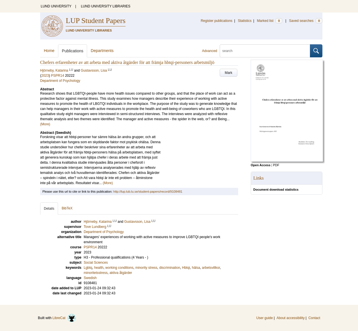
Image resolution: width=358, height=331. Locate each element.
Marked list (269, 21)
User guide (264, 318)
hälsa (196, 268)
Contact (314, 318)
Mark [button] (229, 73)
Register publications (216, 21)
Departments (102, 50)
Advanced (209, 51)
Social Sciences (96, 263)
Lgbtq (88, 268)
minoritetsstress (96, 273)
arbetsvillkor (211, 268)
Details (49, 209)
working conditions (119, 268)
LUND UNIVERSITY (56, 6)
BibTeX (67, 208)
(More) (45, 124)
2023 (45, 76)
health (99, 268)
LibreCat (64, 317)
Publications (72, 51)
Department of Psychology (60, 81)
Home (49, 50)
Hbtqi (186, 268)
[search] (265, 50)
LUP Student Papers (95, 20)
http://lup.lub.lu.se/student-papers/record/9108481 (147, 191)
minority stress (146, 268)
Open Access (260, 165)
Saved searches (305, 21)
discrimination (169, 268)
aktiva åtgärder (121, 273)
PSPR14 (57, 76)
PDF (276, 165)
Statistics (245, 21)
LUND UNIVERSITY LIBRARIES (105, 6)
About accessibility (291, 318)
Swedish (90, 278)
